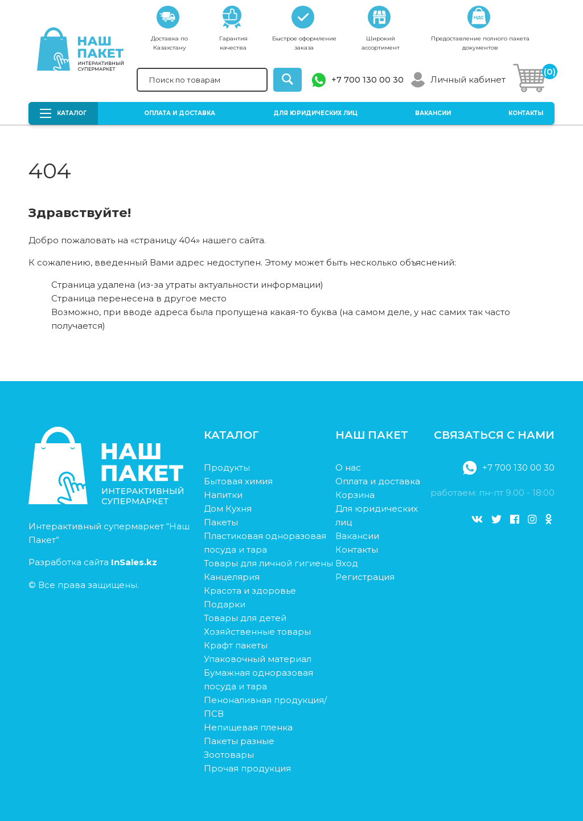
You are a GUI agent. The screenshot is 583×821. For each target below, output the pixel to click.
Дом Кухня (228, 508)
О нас (348, 467)
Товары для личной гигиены (268, 563)
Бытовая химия (238, 481)
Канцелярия (232, 576)
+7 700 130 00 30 (367, 80)
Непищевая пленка (248, 727)
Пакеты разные (239, 741)
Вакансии (433, 113)
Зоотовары (229, 754)
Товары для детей (245, 617)
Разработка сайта (92, 562)
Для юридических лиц (315, 113)
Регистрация (365, 576)
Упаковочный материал (257, 658)
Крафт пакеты (236, 645)
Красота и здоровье (250, 590)
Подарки (224, 604)
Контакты (525, 113)
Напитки (223, 494)
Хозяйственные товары (257, 631)
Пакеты (221, 522)
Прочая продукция (247, 768)
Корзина (355, 494)
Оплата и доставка (179, 113)
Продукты (227, 467)
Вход (346, 563)
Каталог (63, 113)
